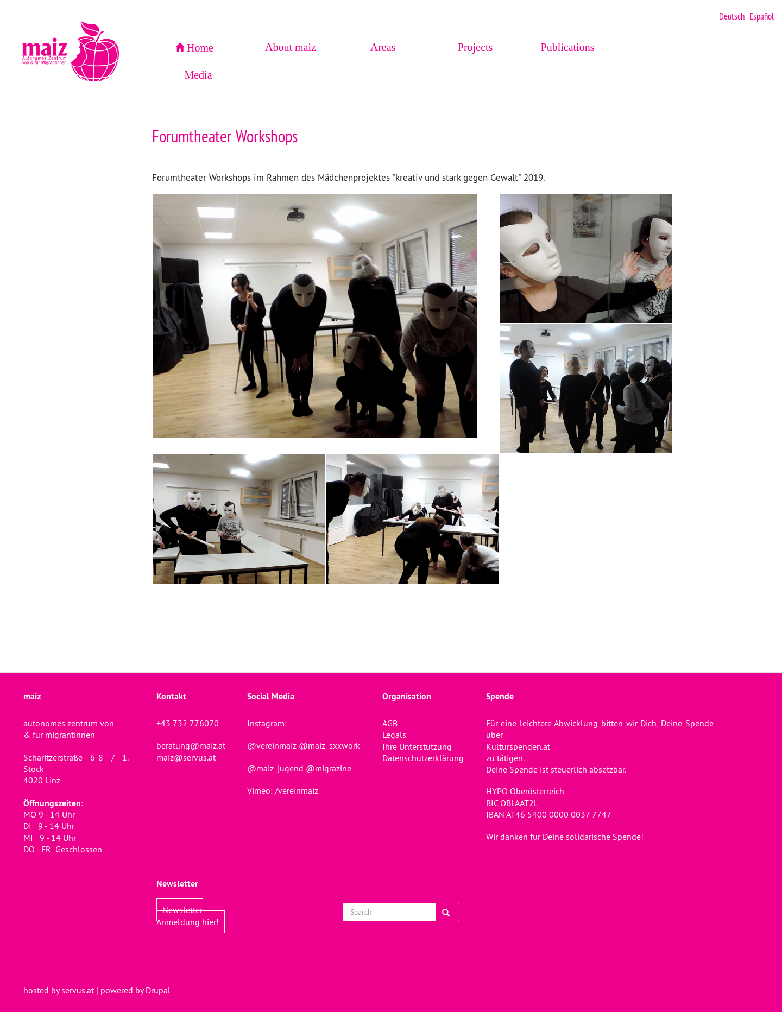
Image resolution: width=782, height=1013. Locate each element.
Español (761, 16)
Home (200, 48)
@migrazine (328, 768)
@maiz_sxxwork (329, 745)
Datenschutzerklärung (423, 757)
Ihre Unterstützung (417, 746)
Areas (383, 47)
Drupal (158, 990)
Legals (394, 734)
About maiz (290, 47)
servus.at (77, 990)
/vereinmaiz (295, 790)
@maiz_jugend (275, 768)
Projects (475, 47)
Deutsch (732, 16)
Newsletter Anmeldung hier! (187, 915)
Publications (568, 47)
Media (198, 75)
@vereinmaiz (272, 745)
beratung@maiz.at (190, 745)
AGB (390, 723)
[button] (325, 315)
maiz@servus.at (186, 757)
